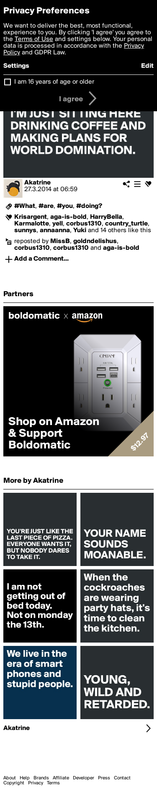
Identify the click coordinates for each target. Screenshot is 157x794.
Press (104, 778)
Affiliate (61, 778)
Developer (83, 778)
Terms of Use (34, 39)
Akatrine (37, 182)
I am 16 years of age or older (54, 82)
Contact (122, 778)
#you (65, 206)
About (9, 778)
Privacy (35, 783)
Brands (41, 778)
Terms (53, 783)
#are (46, 206)
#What (24, 206)
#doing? (89, 206)
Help (25, 778)
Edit (147, 66)
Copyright (13, 783)
